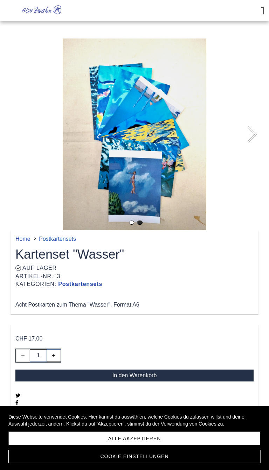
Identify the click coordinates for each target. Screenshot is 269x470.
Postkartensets (80, 284)
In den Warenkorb (134, 375)
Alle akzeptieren (134, 438)
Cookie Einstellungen (134, 456)
